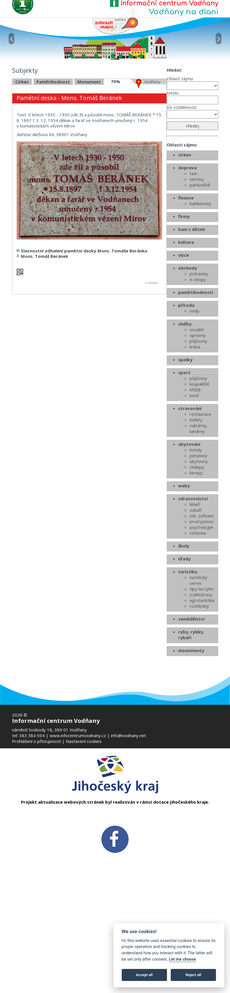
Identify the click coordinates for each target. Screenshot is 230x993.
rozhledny (199, 669)
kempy (196, 536)
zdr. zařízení (201, 579)
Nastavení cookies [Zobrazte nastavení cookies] (84, 741)
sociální (197, 393)
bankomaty (200, 267)
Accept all (144, 975)
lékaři (195, 567)
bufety (196, 483)
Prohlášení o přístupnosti (36, 741)
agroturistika (202, 663)
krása (195, 410)
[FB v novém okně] (115, 838)
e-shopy (198, 343)
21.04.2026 (151, 346)
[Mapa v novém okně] (115, 25)
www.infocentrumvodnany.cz (78, 735)
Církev (22, 145)
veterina (198, 596)
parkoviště (200, 248)
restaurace (200, 477)
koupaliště (199, 447)
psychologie (201, 590)
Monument (89, 145)
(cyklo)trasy (201, 658)
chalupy (197, 530)
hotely (196, 513)
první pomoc (202, 585)
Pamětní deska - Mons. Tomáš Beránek (69, 161)
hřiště (195, 453)
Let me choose (182, 959)
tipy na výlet (202, 652)
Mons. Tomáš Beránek (44, 319)
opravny (198, 398)
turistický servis (198, 643)
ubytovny (199, 524)
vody (194, 374)
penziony (198, 519)
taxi (193, 237)
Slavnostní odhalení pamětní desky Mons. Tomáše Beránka (84, 314)
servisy (197, 242)
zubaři (196, 573)
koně (194, 459)
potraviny (199, 337)
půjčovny (198, 404)
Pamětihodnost (53, 145)
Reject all (193, 975)
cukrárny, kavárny (198, 491)
